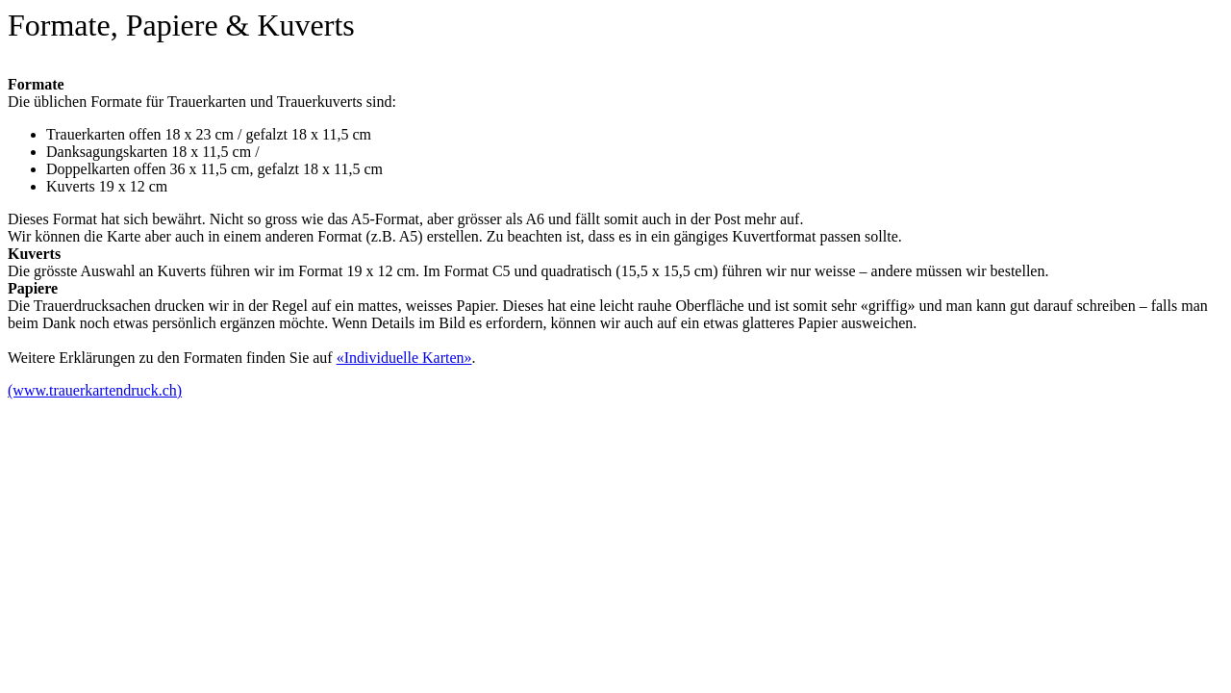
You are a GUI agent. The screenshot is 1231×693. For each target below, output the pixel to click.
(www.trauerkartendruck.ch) (95, 390)
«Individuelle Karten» (404, 357)
